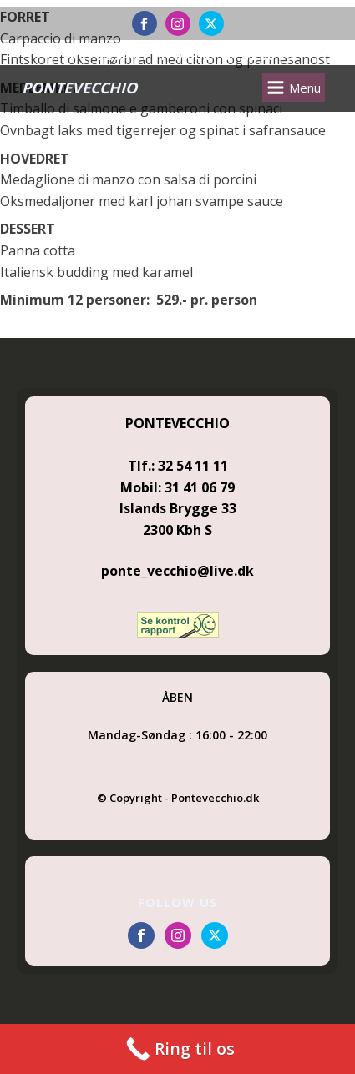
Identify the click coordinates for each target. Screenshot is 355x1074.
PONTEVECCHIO (79, 88)
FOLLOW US (178, 902)
